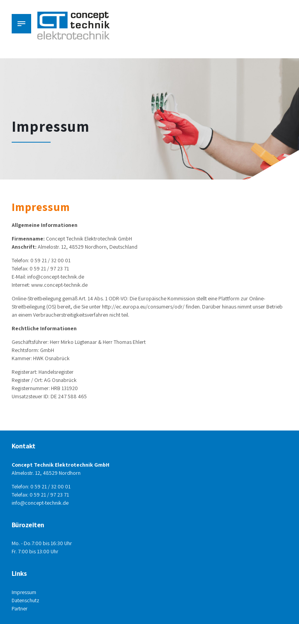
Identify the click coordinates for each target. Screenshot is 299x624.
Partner (20, 608)
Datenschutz (26, 600)
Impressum (24, 592)
